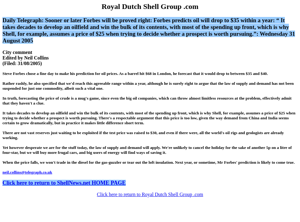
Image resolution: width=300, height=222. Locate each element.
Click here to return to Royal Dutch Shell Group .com (150, 194)
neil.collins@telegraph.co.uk (27, 172)
